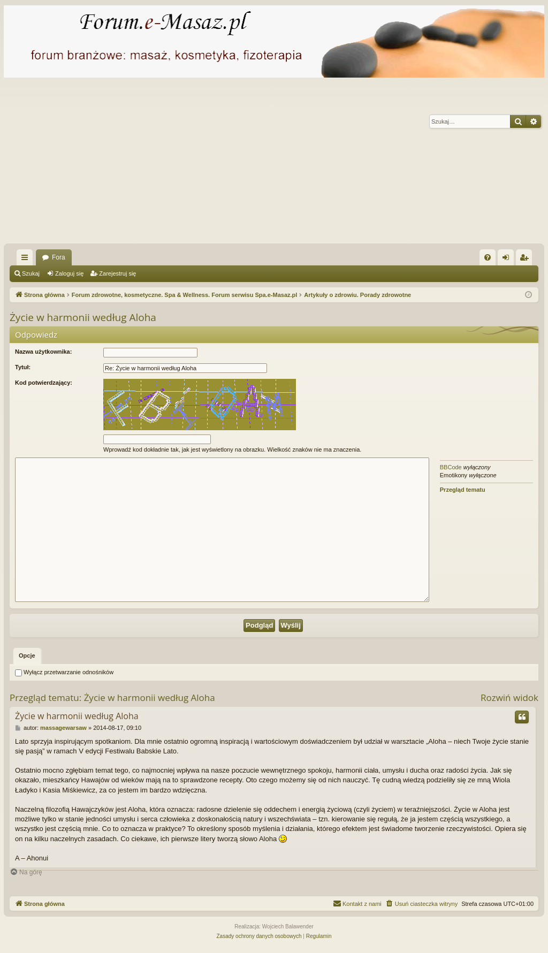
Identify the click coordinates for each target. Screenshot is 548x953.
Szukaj (31, 273)
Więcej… (27, 259)
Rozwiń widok (509, 697)
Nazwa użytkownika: (43, 351)
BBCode (451, 467)
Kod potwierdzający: (43, 382)
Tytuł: (23, 367)
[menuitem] (488, 257)
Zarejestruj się (117, 273)
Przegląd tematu (462, 489)
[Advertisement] (274, 163)
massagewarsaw (63, 728)
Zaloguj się (69, 273)
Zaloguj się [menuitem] (508, 259)
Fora (58, 257)
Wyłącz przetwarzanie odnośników (64, 672)
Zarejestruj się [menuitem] (526, 259)
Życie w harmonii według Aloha (83, 317)
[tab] (27, 656)
